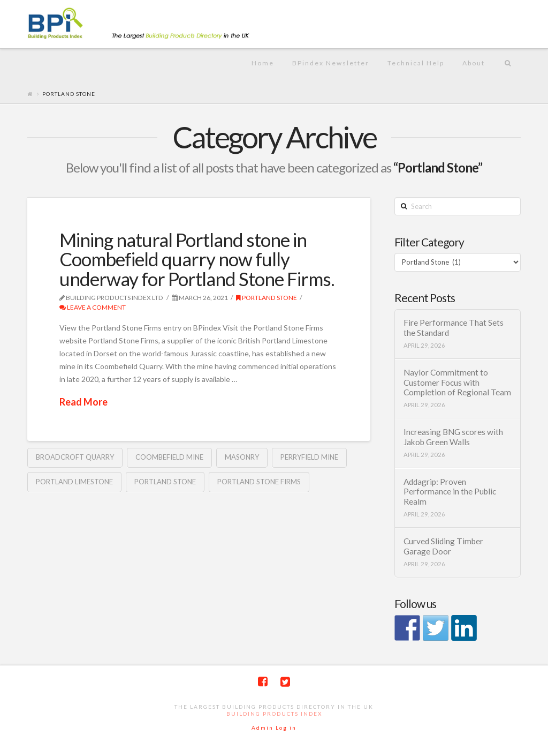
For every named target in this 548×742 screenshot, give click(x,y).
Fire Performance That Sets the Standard (454, 328)
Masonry (242, 457)
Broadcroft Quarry (75, 457)
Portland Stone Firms (259, 481)
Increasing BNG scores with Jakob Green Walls (453, 437)
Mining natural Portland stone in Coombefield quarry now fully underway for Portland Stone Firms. (196, 259)
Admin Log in (274, 727)
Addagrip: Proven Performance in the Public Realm (450, 491)
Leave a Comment (92, 307)
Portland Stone (266, 298)
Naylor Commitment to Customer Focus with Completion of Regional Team (457, 382)
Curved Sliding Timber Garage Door (443, 546)
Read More (83, 402)
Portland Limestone (74, 481)
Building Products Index (274, 713)
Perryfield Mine (309, 457)
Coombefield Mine (169, 457)
